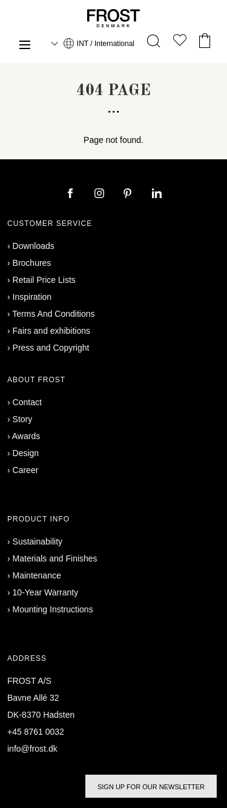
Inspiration (32, 297)
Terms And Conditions (53, 314)
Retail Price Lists (44, 280)
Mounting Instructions (53, 609)
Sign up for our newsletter (151, 786)
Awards (26, 436)
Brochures (32, 263)
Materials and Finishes (55, 558)
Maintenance (37, 575)
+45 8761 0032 (35, 732)
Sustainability (38, 541)
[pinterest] (128, 194)
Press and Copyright (51, 348)
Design (26, 453)
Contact (27, 402)
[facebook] (71, 194)
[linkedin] (156, 194)
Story (23, 419)
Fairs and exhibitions (51, 331)
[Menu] (24, 46)
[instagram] (100, 194)
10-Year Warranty (46, 592)
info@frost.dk (32, 748)
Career (26, 470)
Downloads (33, 246)
